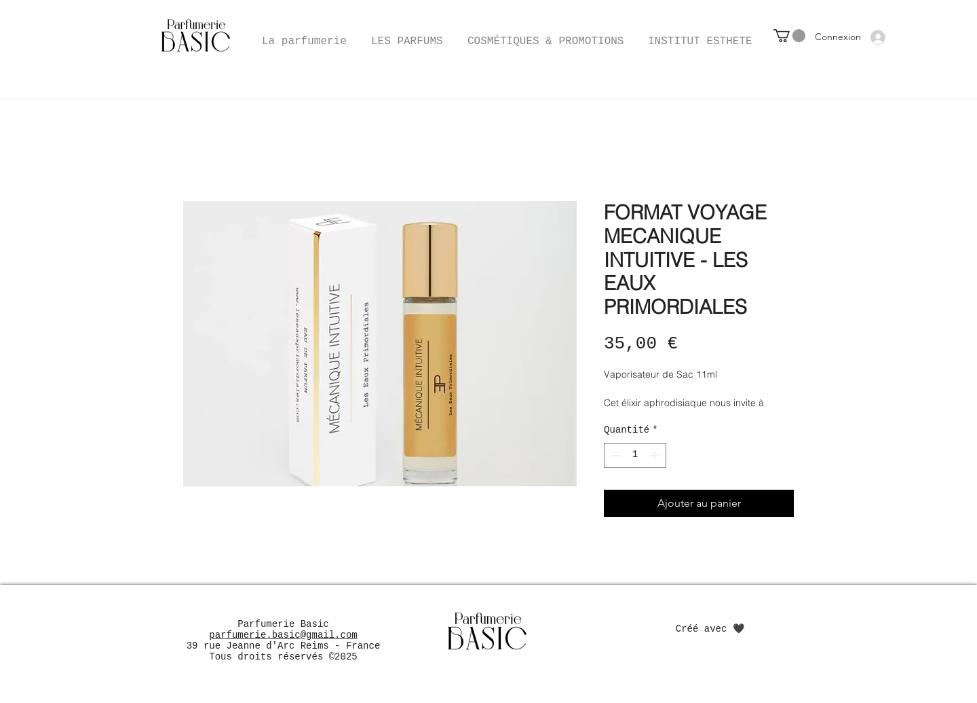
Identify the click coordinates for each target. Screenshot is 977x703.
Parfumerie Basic (282, 624)
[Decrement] (614, 455)
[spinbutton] (635, 455)
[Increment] (655, 455)
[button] (545, 35)
